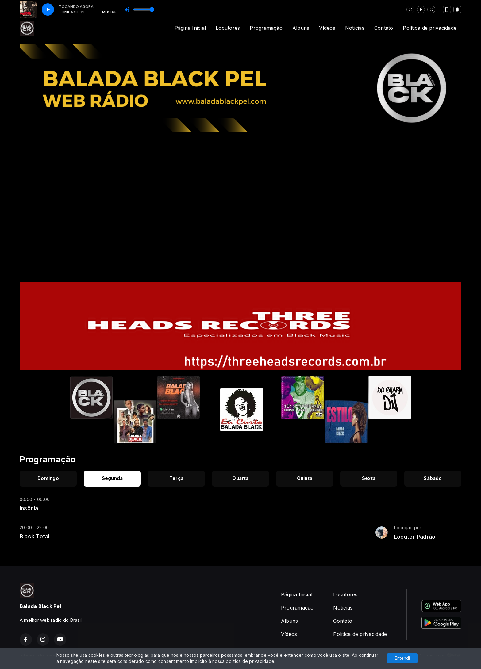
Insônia (29, 508)
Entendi (402, 658)
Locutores (228, 28)
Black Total (35, 536)
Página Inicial (190, 28)
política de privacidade (250, 661)
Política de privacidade (429, 28)
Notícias (354, 28)
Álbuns (300, 28)
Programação (266, 28)
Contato (383, 28)
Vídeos (327, 28)
